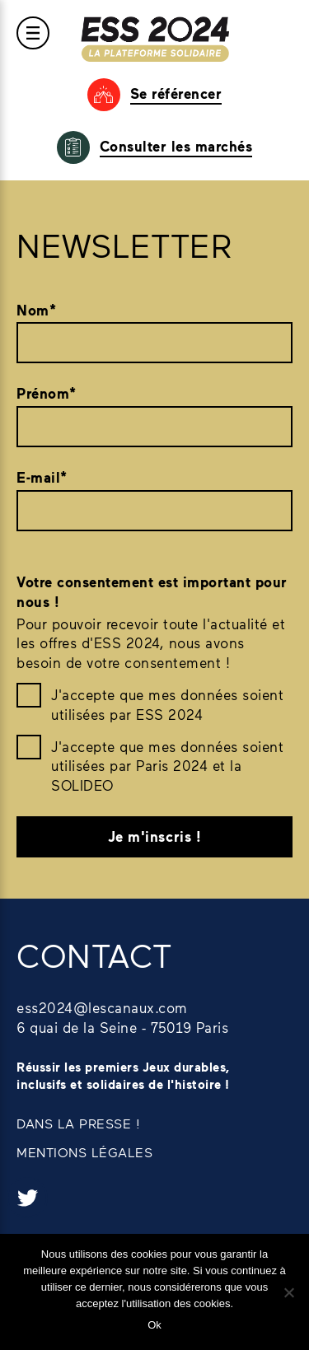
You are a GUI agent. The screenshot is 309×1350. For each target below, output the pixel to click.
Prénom (46, 394)
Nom (36, 310)
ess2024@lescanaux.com (102, 1007)
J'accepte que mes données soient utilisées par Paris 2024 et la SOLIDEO (167, 766)
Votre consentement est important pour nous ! (152, 591)
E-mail (42, 478)
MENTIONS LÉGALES (84, 1152)
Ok (154, 1325)
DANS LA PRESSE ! (78, 1123)
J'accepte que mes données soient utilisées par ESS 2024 (167, 704)
